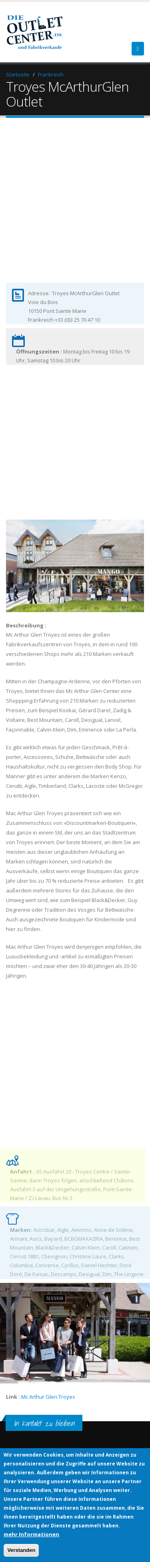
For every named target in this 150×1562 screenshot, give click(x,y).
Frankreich (51, 74)
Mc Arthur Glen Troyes (48, 1396)
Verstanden (21, 1550)
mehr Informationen (31, 1534)
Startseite (18, 74)
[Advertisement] (75, 207)
